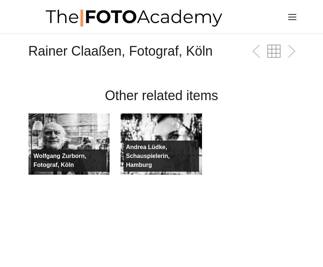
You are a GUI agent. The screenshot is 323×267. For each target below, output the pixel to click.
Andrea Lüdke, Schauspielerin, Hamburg (147, 156)
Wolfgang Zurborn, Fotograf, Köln (60, 160)
